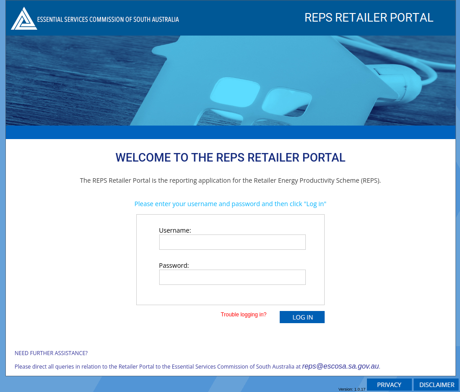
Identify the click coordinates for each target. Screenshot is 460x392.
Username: (175, 230)
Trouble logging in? (246, 314)
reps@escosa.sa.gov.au (340, 366)
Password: (174, 265)
